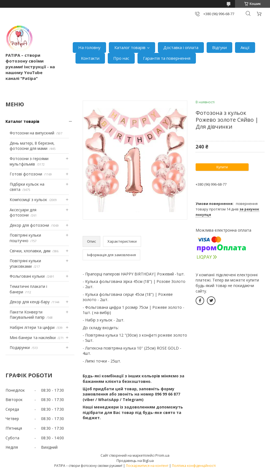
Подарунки (20, 347)
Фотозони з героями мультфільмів (29, 161)
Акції (245, 47)
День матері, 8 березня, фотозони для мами (32, 145)
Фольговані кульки (27, 276)
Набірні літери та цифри (32, 327)
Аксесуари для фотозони (23, 212)
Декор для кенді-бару (30, 301)
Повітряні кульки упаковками (25, 263)
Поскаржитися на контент (147, 465)
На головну (89, 47)
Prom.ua (162, 455)
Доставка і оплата (180, 47)
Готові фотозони (26, 174)
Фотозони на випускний (32, 133)
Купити (222, 167)
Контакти (90, 58)
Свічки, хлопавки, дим (30, 250)
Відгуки (219, 47)
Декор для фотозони (29, 225)
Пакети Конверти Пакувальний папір (27, 314)
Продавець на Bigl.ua (135, 460)
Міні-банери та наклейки (33, 337)
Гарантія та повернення (166, 58)
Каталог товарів (129, 47)
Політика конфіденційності (194, 465)
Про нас (121, 58)
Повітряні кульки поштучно (25, 237)
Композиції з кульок (28, 199)
